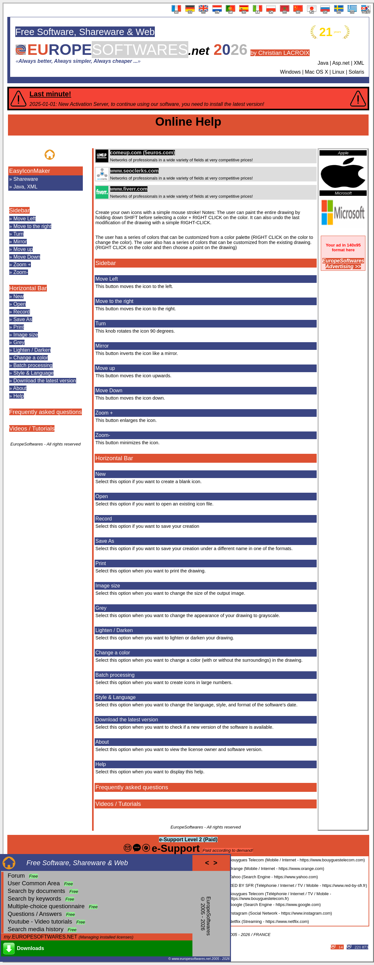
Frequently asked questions (45, 412)
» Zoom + (20, 264)
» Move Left (22, 218)
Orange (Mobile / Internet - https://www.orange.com (276, 868)
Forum (16, 875)
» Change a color (28, 357)
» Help (16, 396)
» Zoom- (18, 272)
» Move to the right (30, 226)
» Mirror (18, 241)
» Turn (16, 234)
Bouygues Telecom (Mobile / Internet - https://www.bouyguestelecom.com (296, 860)
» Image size (23, 334)
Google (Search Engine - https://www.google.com (274, 904)
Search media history (35, 929)
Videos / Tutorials (32, 428)
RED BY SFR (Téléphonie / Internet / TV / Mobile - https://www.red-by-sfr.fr (297, 885)
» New (16, 296)
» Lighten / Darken (30, 350)
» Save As (20, 319)
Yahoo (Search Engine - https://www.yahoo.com (273, 876)
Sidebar (19, 210)
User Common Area (34, 883)
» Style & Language (31, 373)
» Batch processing (31, 365)
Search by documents (36, 891)
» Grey (17, 342)
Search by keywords (34, 898)
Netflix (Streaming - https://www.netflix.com (268, 921)
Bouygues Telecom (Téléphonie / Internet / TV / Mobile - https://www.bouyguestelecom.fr (280, 896)
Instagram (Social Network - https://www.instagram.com (280, 913)
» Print (16, 327)
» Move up (21, 249)
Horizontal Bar (28, 288)
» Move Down (24, 257)
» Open (17, 304)
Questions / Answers (35, 913)
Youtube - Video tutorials (40, 921)
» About (17, 388)
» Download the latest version (42, 380)
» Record (19, 311)
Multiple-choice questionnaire (46, 906)
